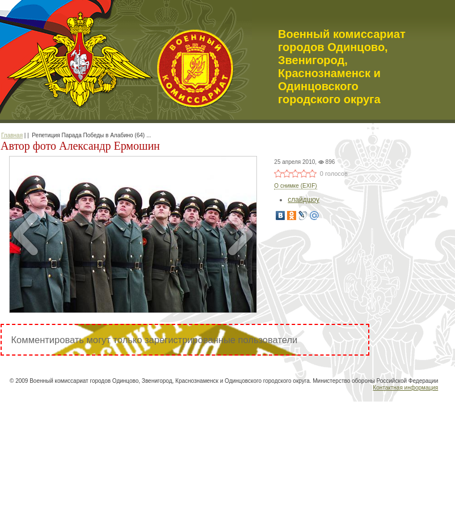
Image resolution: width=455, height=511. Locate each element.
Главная (12, 135)
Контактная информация (405, 388)
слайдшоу (303, 200)
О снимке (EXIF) (295, 186)
